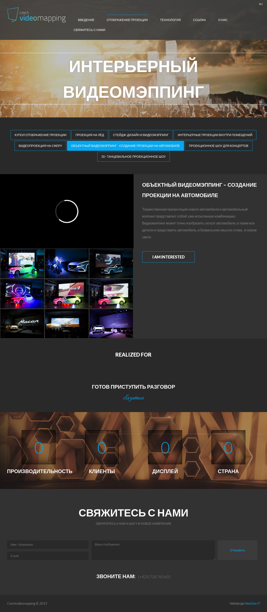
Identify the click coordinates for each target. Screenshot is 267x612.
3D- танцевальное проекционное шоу (133, 156)
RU (261, 4)
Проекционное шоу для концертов (218, 146)
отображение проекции (127, 20)
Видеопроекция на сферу (40, 146)
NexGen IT (252, 603)
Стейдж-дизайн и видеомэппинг (141, 135)
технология (170, 20)
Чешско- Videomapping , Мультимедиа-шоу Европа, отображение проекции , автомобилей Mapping (37, 15)
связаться (133, 398)
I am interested (168, 257)
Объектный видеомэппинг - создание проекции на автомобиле (125, 146)
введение (86, 20)
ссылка (199, 20)
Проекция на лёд (89, 135)
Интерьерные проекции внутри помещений (215, 135)
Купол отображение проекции (41, 135)
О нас (222, 20)
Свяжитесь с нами (90, 30)
